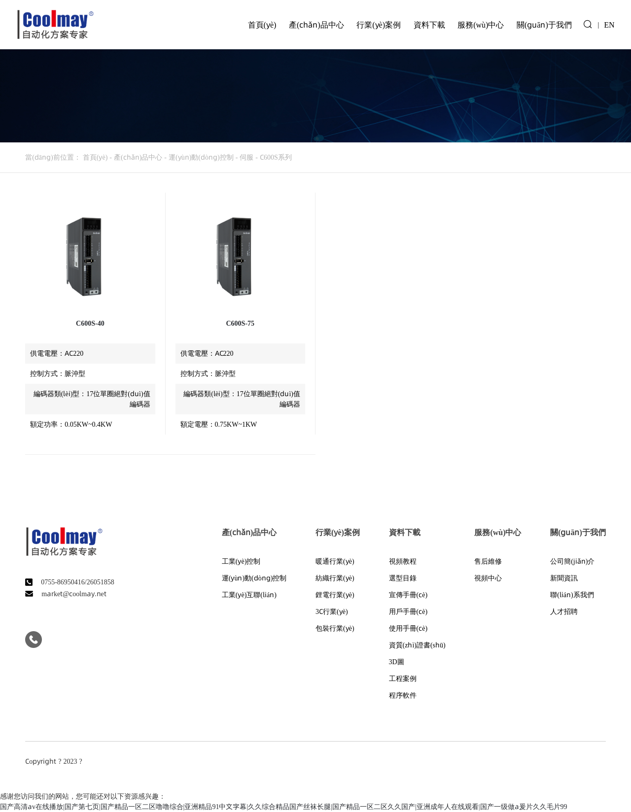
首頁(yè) (262, 24)
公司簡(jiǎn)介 (572, 561)
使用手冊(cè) (408, 628)
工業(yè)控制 (241, 561)
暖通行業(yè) (335, 561)
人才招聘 (564, 611)
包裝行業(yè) (335, 628)
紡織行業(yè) (335, 578)
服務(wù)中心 (480, 24)
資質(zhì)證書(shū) (417, 645)
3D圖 (396, 662)
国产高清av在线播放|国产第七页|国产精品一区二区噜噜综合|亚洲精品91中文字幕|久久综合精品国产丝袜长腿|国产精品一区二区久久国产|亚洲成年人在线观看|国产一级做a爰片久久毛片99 (283, 807)
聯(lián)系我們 (572, 595)
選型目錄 (403, 578)
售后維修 (488, 561)
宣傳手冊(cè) (408, 595)
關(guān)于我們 (544, 24)
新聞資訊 (564, 578)
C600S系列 (276, 157)
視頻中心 (488, 578)
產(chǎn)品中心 (316, 24)
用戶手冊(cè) (408, 611)
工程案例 (403, 678)
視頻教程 (403, 561)
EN (609, 24)
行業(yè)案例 (378, 24)
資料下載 (429, 24)
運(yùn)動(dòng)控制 (201, 157)
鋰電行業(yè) (335, 595)
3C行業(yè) (332, 611)
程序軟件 (403, 695)
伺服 (246, 157)
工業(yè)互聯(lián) (249, 595)
